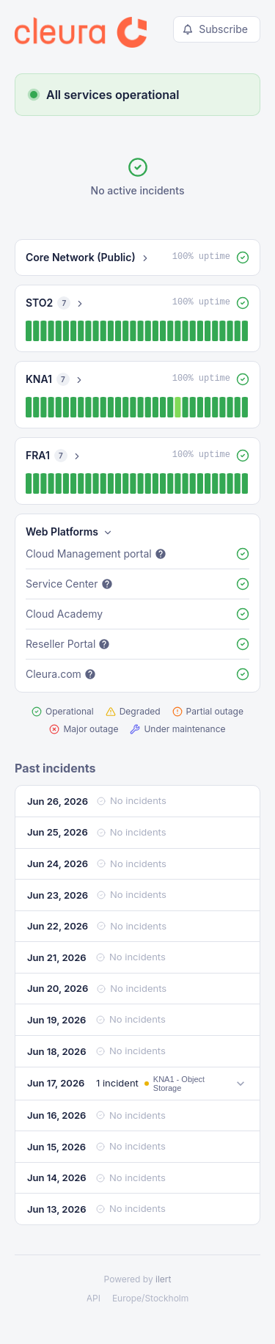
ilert (163, 1279)
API (93, 1298)
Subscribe (215, 29)
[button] (137, 257)
